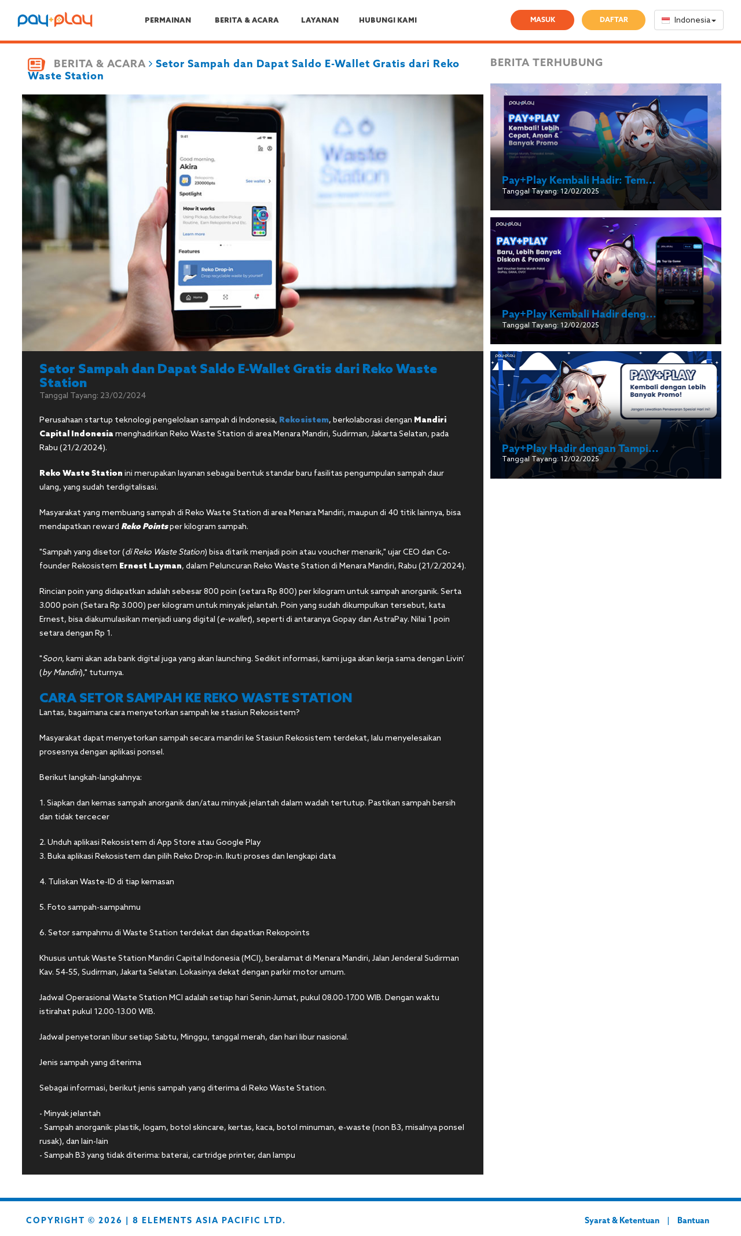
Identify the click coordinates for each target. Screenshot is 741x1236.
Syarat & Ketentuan (622, 1221)
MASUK (542, 20)
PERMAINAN (168, 21)
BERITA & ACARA (247, 21)
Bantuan (693, 1221)
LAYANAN (320, 21)
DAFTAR (614, 20)
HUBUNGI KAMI (388, 21)
